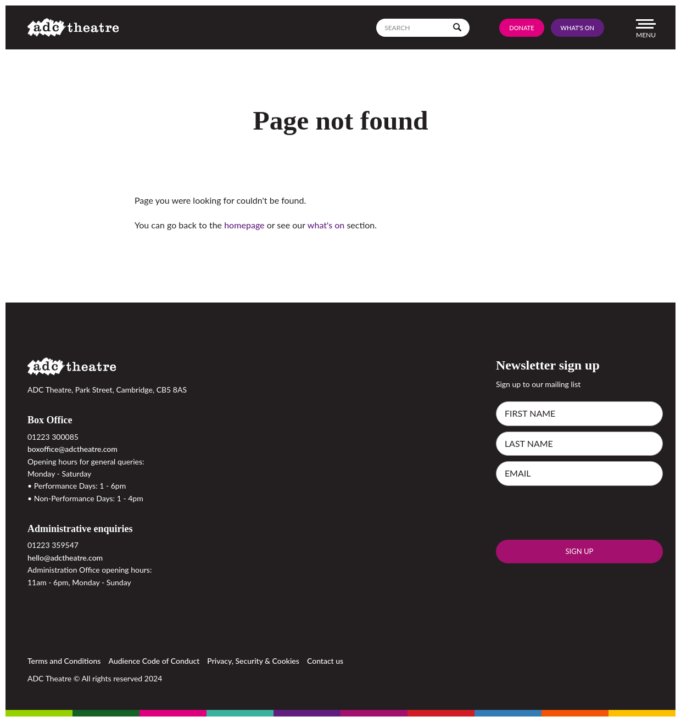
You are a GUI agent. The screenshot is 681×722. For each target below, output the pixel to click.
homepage (244, 225)
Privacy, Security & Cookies (253, 660)
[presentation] (579, 512)
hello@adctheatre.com (65, 557)
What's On (577, 27)
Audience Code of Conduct (154, 660)
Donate (521, 27)
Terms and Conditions (64, 660)
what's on (326, 225)
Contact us (325, 660)
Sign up (579, 551)
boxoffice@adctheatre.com (72, 449)
